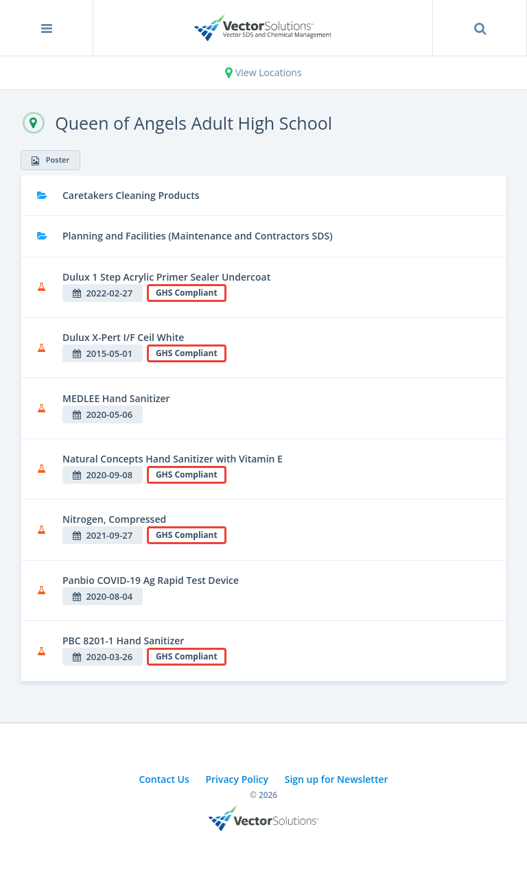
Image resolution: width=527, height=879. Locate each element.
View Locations (263, 72)
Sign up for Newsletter (336, 779)
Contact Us (164, 779)
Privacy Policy (236, 779)
